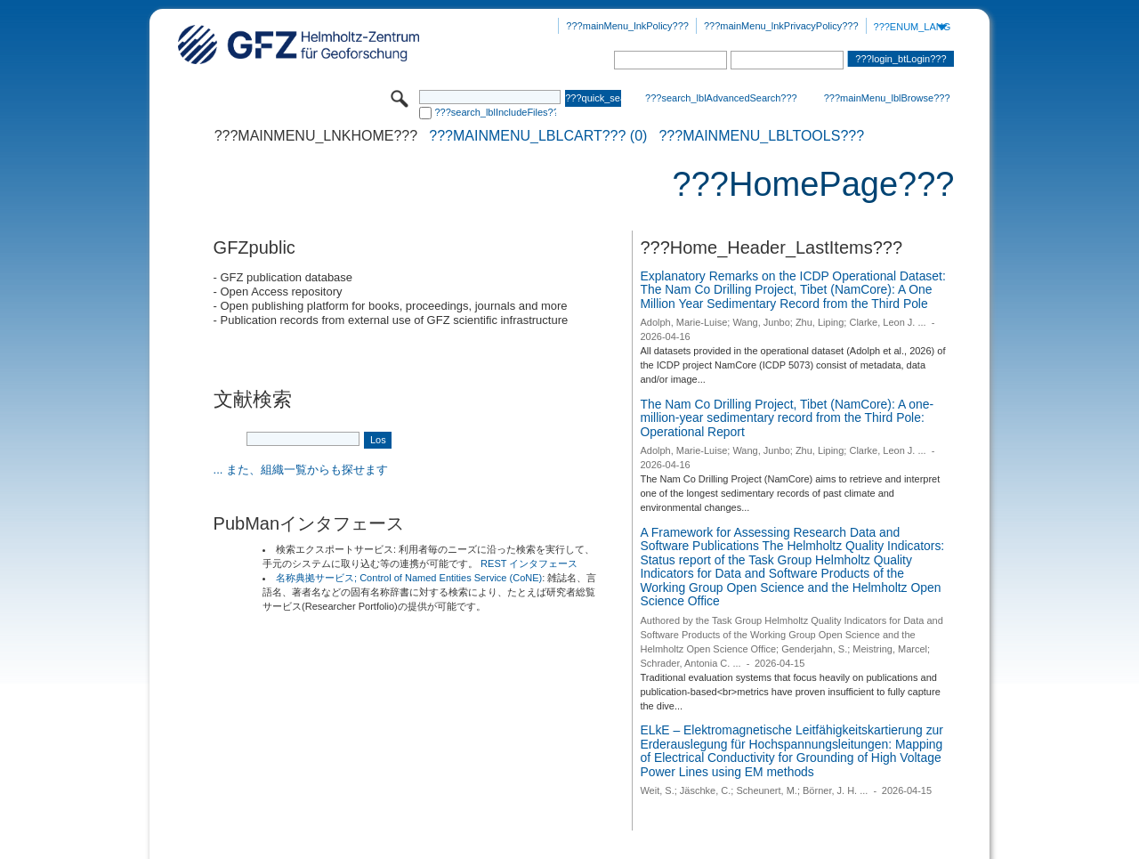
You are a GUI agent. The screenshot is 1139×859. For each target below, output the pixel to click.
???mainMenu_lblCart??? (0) (538, 136)
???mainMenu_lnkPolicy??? (627, 25)
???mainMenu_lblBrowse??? (887, 98)
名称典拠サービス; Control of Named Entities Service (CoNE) (409, 577)
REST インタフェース (529, 563)
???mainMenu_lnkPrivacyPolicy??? (781, 25)
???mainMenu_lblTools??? (761, 136)
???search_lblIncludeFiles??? (495, 112)
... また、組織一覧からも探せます (301, 469)
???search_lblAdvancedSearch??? (721, 98)
